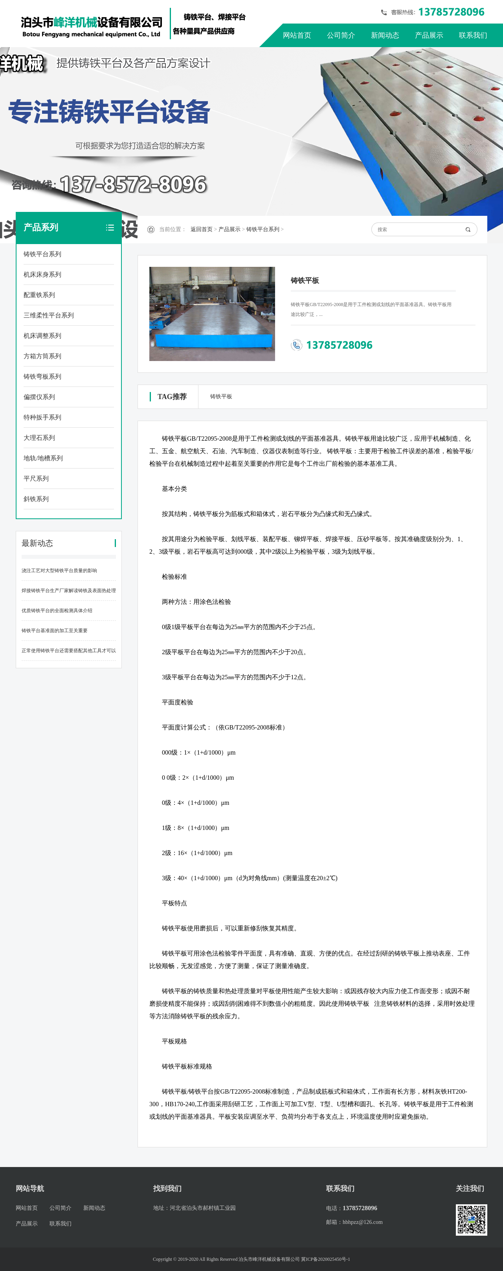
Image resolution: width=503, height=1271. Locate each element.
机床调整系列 (42, 335)
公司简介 (341, 35)
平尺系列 (36, 478)
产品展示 (429, 35)
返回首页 (202, 229)
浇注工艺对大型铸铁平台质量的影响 (59, 570)
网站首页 (297, 35)
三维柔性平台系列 (49, 315)
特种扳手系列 (42, 417)
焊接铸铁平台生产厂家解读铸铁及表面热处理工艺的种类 (69, 594)
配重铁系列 (39, 295)
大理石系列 (39, 437)
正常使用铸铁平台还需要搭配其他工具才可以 (69, 650)
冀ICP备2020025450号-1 (325, 1259)
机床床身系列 (42, 274)
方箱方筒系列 (42, 356)
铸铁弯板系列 (42, 376)
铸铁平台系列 (42, 254)
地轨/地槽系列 (43, 458)
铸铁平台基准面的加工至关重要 (55, 630)
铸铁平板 (221, 396)
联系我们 (473, 35)
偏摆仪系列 (39, 397)
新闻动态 (385, 35)
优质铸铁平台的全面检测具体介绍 (57, 610)
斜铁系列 (36, 499)
